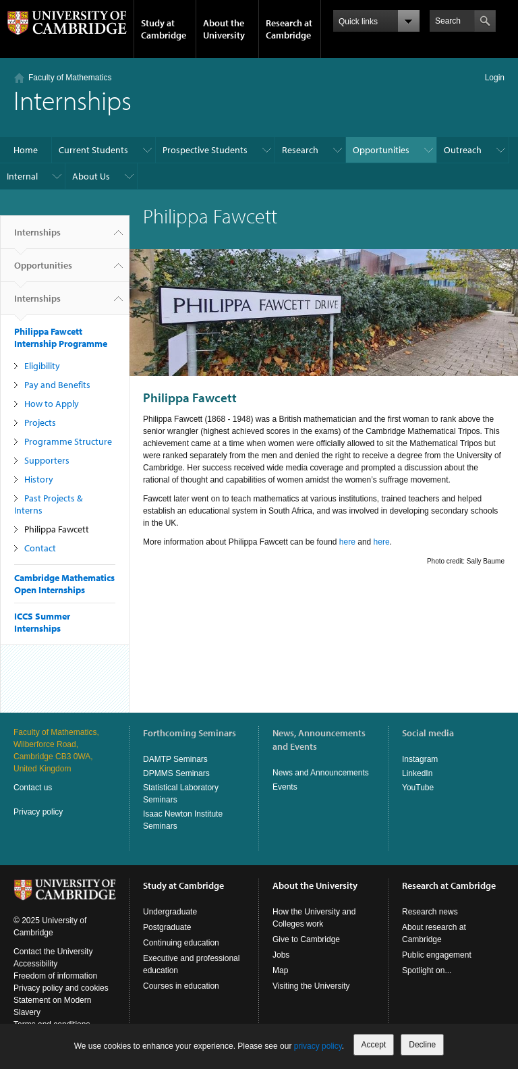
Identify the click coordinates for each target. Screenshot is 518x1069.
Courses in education (181, 986)
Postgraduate (167, 927)
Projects (40, 422)
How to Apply (51, 404)
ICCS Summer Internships (42, 622)
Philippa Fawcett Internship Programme (60, 337)
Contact (40, 548)
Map (280, 970)
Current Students (93, 150)
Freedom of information (55, 976)
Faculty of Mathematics (69, 77)
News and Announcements (320, 772)
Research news (430, 911)
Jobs (280, 955)
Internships (37, 237)
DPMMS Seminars (176, 773)
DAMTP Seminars (175, 759)
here (348, 542)
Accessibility (35, 963)
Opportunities (381, 150)
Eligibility (42, 366)
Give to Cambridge (306, 939)
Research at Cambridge (289, 29)
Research (300, 150)
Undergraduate (170, 911)
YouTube (418, 787)
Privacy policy (38, 812)
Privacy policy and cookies (61, 988)
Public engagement (436, 955)
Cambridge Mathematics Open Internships (64, 584)
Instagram (420, 759)
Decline (422, 1044)
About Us (91, 176)
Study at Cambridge (163, 29)
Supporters (46, 460)
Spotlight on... (426, 970)
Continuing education (181, 943)
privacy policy (318, 1046)
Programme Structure (68, 441)
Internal (22, 176)
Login (495, 77)
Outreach (463, 150)
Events (284, 787)
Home (25, 150)
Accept (374, 1044)
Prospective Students (205, 150)
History (38, 479)
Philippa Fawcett (56, 529)
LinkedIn (417, 773)
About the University (224, 29)
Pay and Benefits (57, 385)
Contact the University (52, 951)
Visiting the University (311, 986)
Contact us (32, 787)
